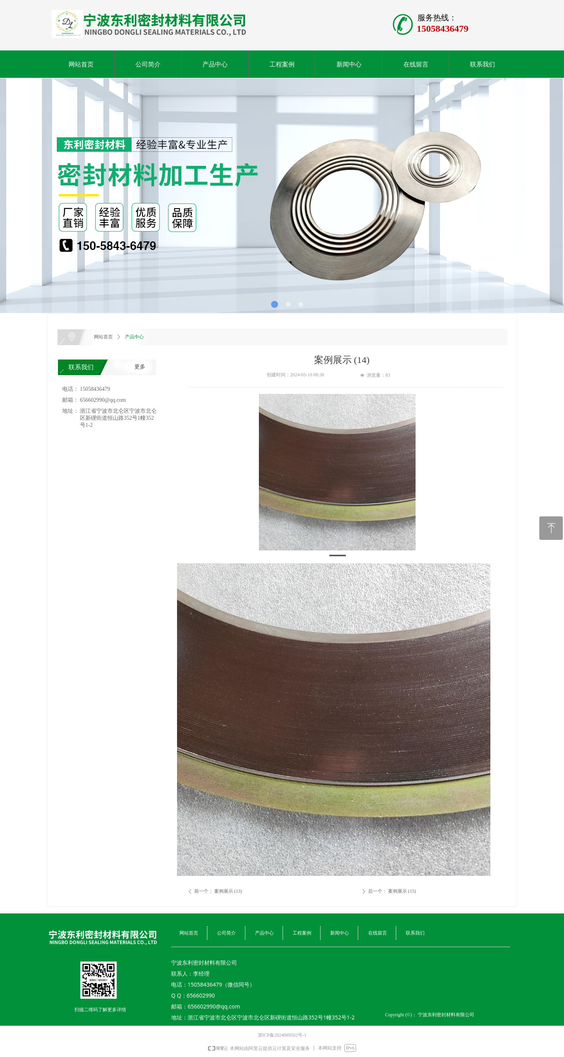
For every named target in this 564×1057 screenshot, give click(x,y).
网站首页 (103, 337)
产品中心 (134, 337)
